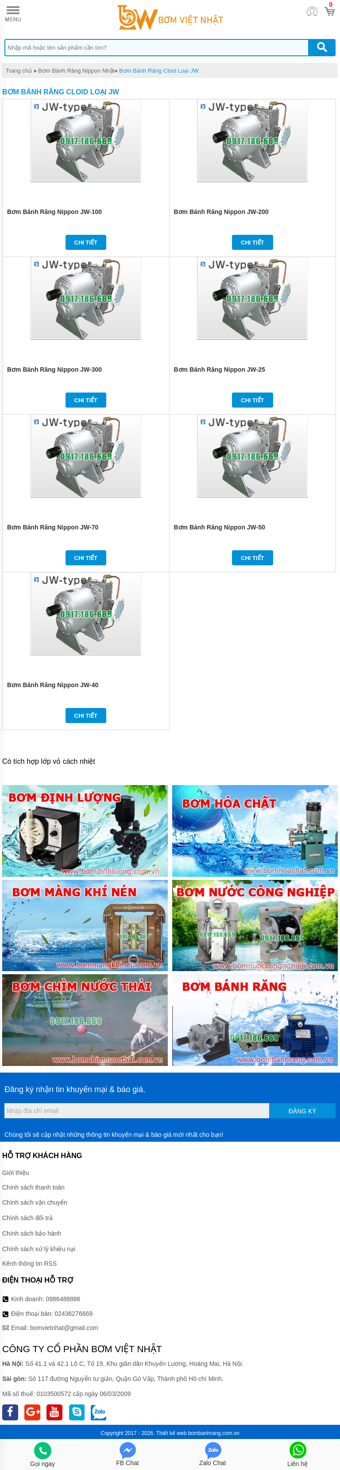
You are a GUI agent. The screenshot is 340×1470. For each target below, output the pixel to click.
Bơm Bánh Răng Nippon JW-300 (54, 369)
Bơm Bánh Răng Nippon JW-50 (219, 527)
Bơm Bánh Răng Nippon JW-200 (221, 211)
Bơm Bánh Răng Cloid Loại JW (159, 70)
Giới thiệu (15, 1172)
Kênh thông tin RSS (29, 1263)
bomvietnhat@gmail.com (64, 1327)
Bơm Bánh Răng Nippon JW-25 (219, 369)
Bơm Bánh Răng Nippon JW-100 (54, 211)
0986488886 (63, 1299)
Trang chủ (19, 70)
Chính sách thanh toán (33, 1187)
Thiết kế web (171, 1433)
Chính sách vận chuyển (34, 1202)
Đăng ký (303, 1111)
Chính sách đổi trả (27, 1217)
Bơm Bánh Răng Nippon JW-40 (52, 684)
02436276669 (73, 1313)
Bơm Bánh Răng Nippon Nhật (76, 70)
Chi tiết (86, 242)
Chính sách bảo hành (31, 1233)
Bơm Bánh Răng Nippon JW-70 (52, 527)
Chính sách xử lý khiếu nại (38, 1248)
